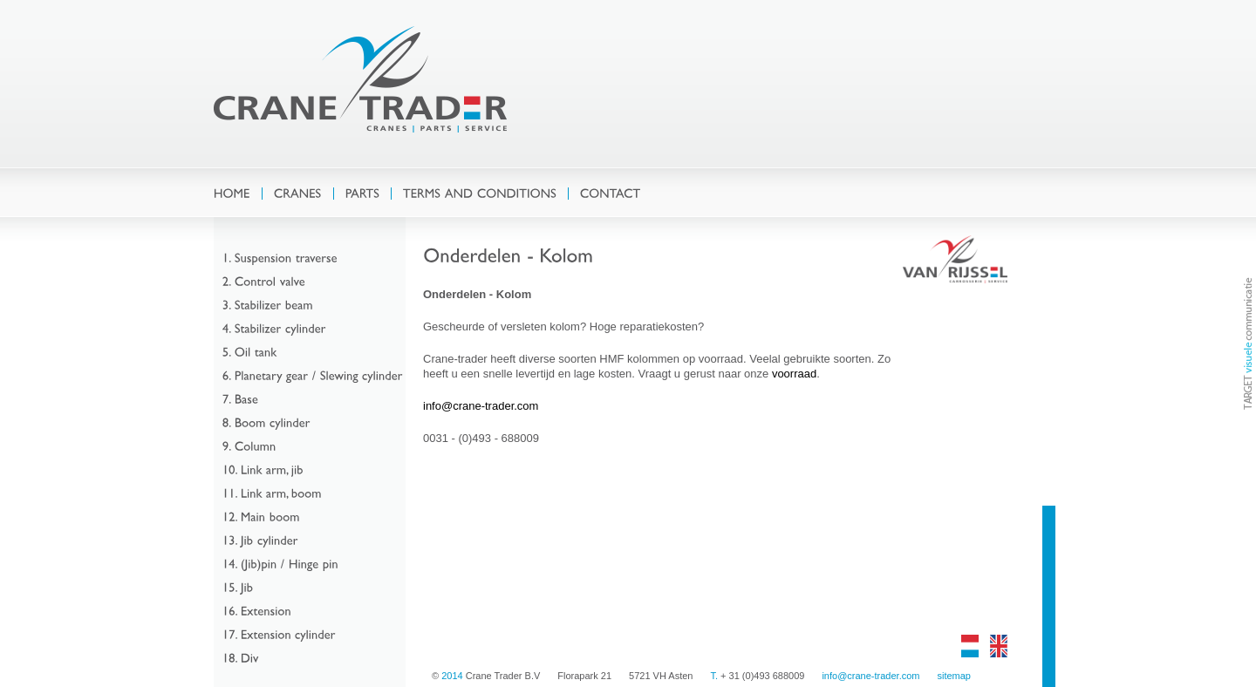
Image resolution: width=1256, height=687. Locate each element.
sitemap (954, 675)
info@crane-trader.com (480, 405)
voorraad (794, 373)
